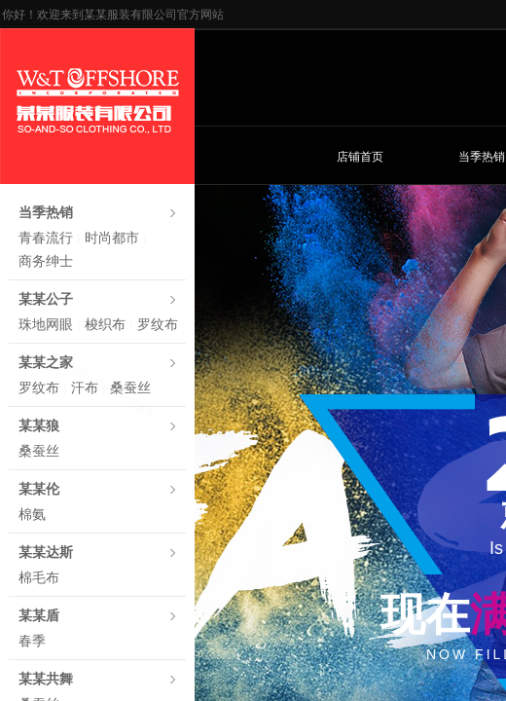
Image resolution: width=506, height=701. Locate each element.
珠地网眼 (45, 324)
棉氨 (32, 514)
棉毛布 (38, 578)
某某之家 (45, 362)
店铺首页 (360, 157)
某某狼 (38, 426)
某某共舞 (45, 679)
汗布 (84, 388)
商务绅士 (45, 261)
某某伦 (38, 489)
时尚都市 (112, 238)
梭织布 (105, 324)
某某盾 (38, 616)
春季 (32, 641)
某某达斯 (45, 552)
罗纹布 (157, 324)
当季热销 (45, 212)
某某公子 (45, 299)
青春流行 (45, 238)
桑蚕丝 (130, 388)
